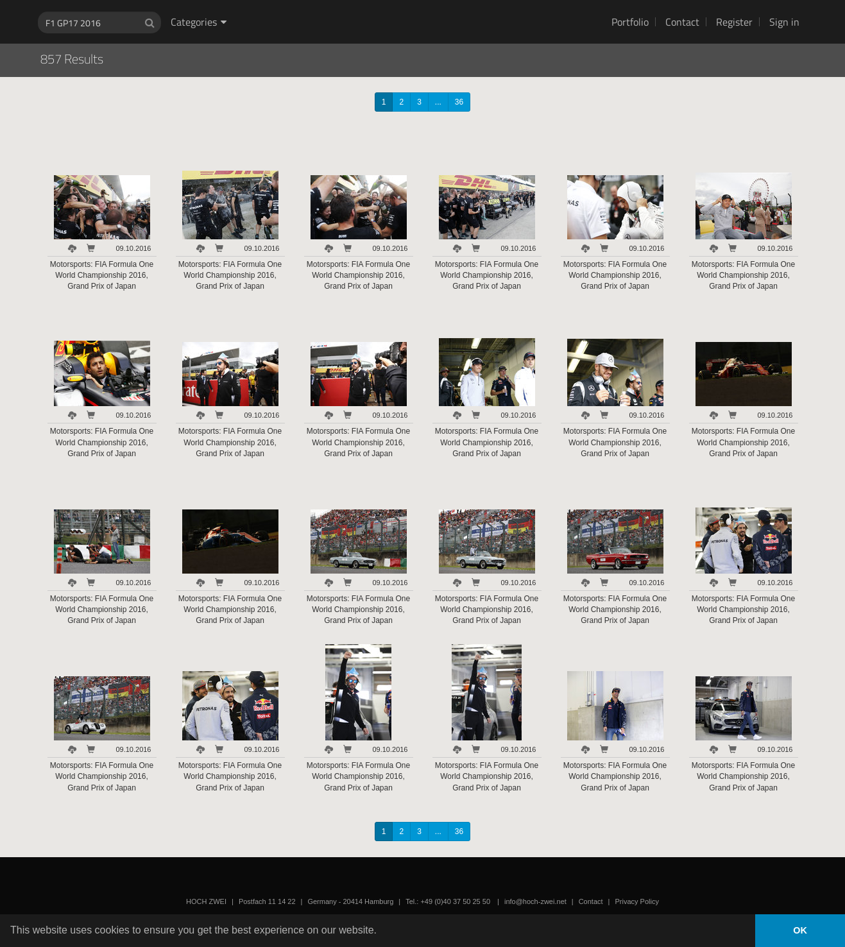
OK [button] (800, 930)
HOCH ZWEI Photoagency (402, 0)
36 (459, 102)
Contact (682, 22)
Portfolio (630, 22)
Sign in (784, 22)
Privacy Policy (636, 901)
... (438, 102)
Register (734, 22)
